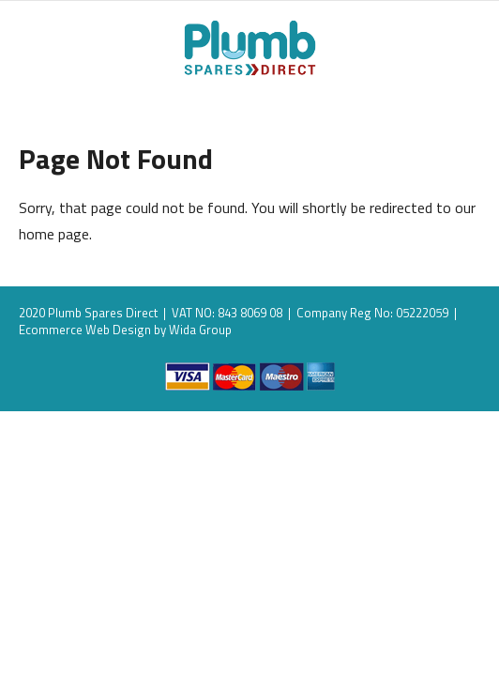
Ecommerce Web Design (85, 329)
